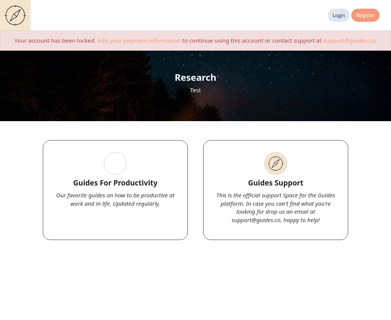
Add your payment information (139, 40)
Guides (17, 15)
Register (365, 15)
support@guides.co (349, 40)
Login (339, 15)
